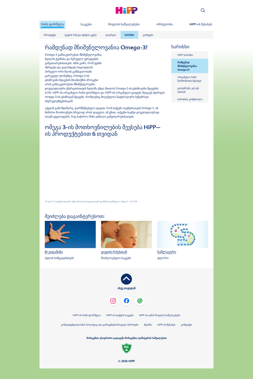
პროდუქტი (50, 35)
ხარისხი (129, 35)
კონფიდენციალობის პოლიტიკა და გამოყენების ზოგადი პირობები (99, 324)
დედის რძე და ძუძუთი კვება (81, 35)
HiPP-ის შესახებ (166, 324)
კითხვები (148, 35)
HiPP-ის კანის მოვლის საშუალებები (159, 315)
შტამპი (148, 324)
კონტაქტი (186, 324)
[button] (203, 10)
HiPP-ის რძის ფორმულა (87, 315)
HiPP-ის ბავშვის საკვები (120, 315)
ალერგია (110, 35)
